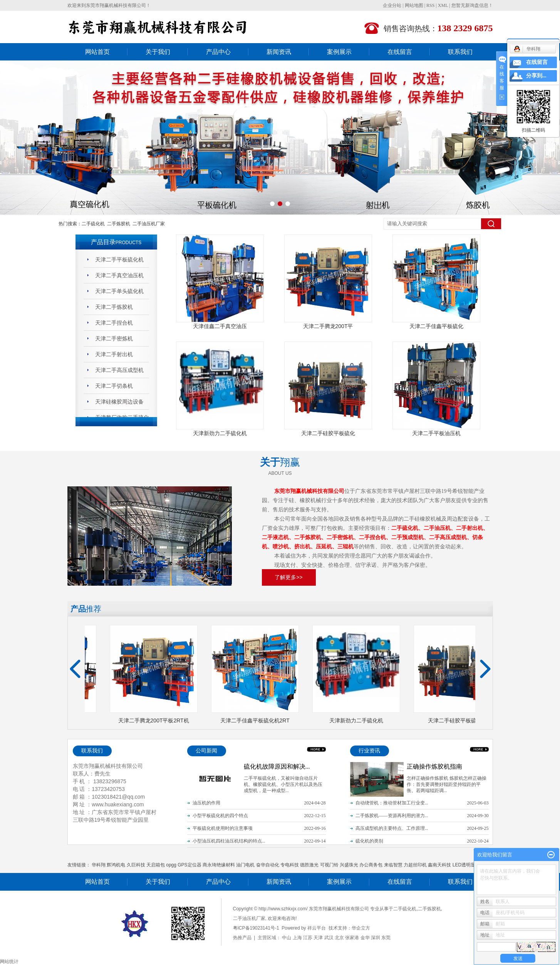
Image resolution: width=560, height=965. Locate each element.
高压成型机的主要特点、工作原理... (391, 828)
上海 (297, 937)
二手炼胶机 (118, 223)
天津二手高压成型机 (119, 370)
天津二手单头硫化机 (119, 291)
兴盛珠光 (349, 865)
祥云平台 (316, 928)
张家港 (352, 937)
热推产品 (242, 937)
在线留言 (399, 52)
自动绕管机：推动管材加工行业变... (391, 803)
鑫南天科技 (439, 865)
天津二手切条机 (114, 386)
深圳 (375, 937)
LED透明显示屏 (469, 865)
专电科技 (289, 865)
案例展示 (339, 52)
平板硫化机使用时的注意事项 (223, 828)
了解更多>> (288, 577)
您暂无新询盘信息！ (472, 5)
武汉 (329, 937)
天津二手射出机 (114, 354)
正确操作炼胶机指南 (434, 766)
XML (443, 5)
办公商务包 (370, 865)
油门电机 (245, 865)
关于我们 (158, 52)
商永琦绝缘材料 (219, 865)
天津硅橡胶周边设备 (119, 402)
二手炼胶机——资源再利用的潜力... (391, 815)
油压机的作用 (206, 803)
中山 (286, 937)
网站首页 (97, 52)
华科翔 (99, 865)
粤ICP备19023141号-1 (256, 928)
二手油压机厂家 (148, 223)
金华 (365, 937)
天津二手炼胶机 (114, 307)
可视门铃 (329, 865)
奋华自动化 (267, 865)
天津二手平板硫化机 (119, 259)
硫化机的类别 (369, 841)
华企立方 (361, 928)
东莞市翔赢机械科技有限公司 (116, 5)
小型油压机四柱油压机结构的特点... (229, 841)
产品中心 (218, 52)
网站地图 (414, 5)
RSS (430, 5)
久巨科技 (136, 865)
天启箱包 (155, 865)
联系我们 (460, 52)
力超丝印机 (415, 865)
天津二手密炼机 (114, 338)
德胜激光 (309, 865)
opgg (171, 865)
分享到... (536, 76)
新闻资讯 (279, 52)
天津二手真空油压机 (119, 275)
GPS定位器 (189, 865)
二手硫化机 (93, 223)
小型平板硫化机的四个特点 (220, 815)
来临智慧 (393, 865)
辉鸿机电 (116, 865)
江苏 (307, 937)
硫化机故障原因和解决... (277, 766)
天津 (318, 937)
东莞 (386, 937)
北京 (339, 937)
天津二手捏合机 (114, 323)
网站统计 (9, 961)
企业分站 (392, 5)
